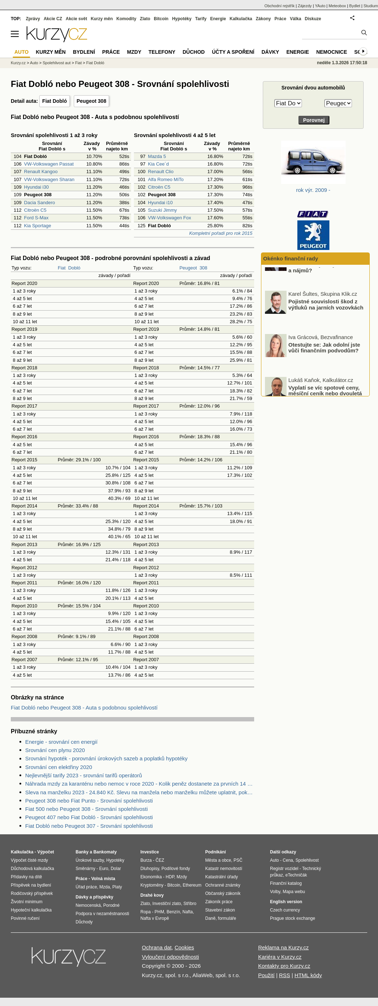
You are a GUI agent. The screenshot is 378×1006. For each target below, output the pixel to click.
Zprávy (33, 18)
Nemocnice (331, 52)
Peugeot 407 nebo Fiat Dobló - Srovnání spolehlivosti (89, 817)
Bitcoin (161, 18)
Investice (149, 852)
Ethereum (192, 885)
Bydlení (84, 52)
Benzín (173, 911)
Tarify (201, 18)
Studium (371, 6)
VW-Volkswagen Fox (169, 217)
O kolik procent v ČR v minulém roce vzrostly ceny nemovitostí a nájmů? (329, 285)
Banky (82, 852)
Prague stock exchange (292, 918)
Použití (266, 975)
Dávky (270, 52)
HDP (170, 876)
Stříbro (189, 903)
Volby (275, 891)
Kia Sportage (37, 225)
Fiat (62, 268)
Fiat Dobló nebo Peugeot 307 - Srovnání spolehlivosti (89, 826)
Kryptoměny (151, 885)
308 (203, 268)
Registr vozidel (284, 868)
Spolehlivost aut (56, 63)
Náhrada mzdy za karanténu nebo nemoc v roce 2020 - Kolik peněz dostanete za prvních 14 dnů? (139, 784)
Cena (288, 860)
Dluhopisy (149, 868)
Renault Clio (161, 171)
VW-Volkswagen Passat (49, 164)
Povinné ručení (25, 918)
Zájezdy (305, 6)
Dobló (74, 268)
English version (286, 901)
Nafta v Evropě (154, 918)
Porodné (111, 905)
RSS (284, 975)
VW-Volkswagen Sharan (49, 179)
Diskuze (313, 18)
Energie (218, 18)
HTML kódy (308, 975)
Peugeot (188, 268)
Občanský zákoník (222, 893)
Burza (146, 860)
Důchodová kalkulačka (32, 868)
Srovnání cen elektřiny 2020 (58, 767)
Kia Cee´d (158, 164)
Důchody (84, 921)
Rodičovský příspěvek (32, 893)
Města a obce (218, 860)
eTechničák (296, 875)
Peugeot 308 (91, 101)
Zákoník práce (219, 901)
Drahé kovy (152, 895)
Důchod (193, 52)
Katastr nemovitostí (223, 868)
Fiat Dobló (54, 101)
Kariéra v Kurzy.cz (280, 957)
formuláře (227, 918)
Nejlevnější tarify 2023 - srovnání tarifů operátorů (83, 775)
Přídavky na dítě (26, 876)
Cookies (184, 947)
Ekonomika (151, 876)
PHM (159, 911)
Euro (103, 868)
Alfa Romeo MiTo (166, 179)
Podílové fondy (175, 868)
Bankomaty (105, 852)
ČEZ (160, 860)
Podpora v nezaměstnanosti (102, 913)
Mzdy (134, 52)
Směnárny (85, 868)
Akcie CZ (53, 18)
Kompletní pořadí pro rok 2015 (220, 233)
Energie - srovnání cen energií (61, 742)
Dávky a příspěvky (94, 897)
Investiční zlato (166, 903)
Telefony (162, 52)
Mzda (104, 886)
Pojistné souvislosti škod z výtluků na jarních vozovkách (325, 325)
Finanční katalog (286, 883)
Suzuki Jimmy (162, 210)
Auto (34, 63)
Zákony (263, 18)
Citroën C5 (35, 210)
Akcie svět (76, 18)
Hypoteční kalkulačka (31, 910)
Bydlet (354, 6)
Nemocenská (88, 905)
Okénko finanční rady (290, 258)
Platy (117, 886)
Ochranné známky (222, 885)
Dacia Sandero (39, 202)
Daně (210, 918)
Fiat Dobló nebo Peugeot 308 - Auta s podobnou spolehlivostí (84, 707)
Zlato (145, 18)
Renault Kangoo (41, 171)
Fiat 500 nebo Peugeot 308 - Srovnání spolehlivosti (86, 809)
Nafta (188, 911)
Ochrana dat (157, 947)
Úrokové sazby (90, 860)
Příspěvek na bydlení (31, 885)
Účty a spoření (233, 52)
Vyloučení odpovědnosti (170, 957)
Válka (295, 18)
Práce (281, 18)
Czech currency (285, 910)
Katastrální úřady (221, 876)
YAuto (320, 6)
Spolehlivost (307, 860)
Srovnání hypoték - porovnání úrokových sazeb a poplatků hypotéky (106, 758)
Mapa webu (294, 891)
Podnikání (215, 852)
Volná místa (103, 878)
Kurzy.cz (18, 63)
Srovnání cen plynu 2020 (55, 750)
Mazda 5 (157, 156)
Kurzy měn (102, 18)
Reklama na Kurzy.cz (283, 947)
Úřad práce (86, 886)
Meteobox (337, 6)
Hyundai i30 (36, 187)
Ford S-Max (36, 217)
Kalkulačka (241, 18)
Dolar (116, 868)
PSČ (238, 860)
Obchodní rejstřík (280, 6)
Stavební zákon (220, 910)
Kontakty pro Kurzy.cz (284, 966)
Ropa (145, 911)
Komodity (126, 18)
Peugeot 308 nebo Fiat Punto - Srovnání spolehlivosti (89, 801)
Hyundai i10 (160, 202)
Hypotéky (182, 18)
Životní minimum (26, 901)
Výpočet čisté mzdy (29, 860)
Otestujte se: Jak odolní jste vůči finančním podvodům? (324, 368)
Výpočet (45, 852)
